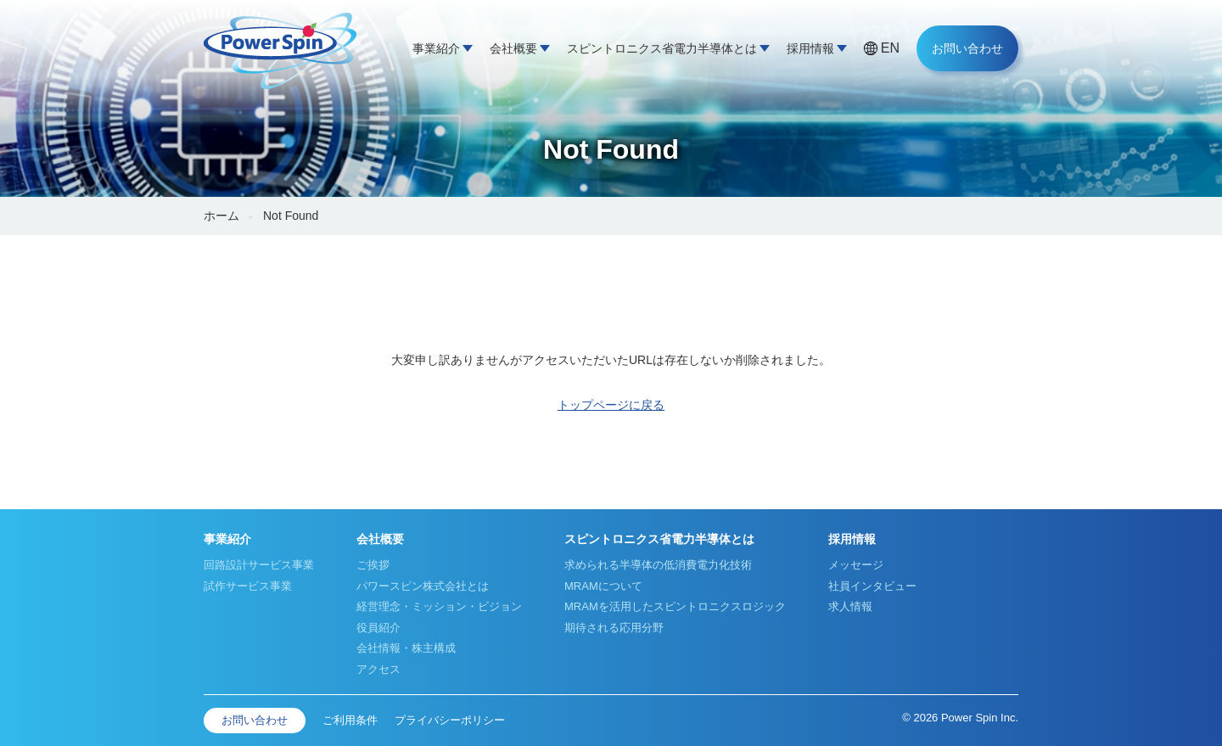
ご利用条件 (350, 720)
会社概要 (513, 48)
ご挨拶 (373, 564)
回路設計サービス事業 (259, 564)
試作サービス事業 (248, 586)
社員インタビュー (872, 586)
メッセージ (855, 564)
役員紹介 (378, 627)
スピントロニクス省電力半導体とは (662, 48)
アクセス (378, 669)
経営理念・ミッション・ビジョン (439, 606)
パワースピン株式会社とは (422, 586)
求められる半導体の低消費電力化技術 (658, 564)
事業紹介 (436, 48)
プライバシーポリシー (450, 720)
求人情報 (850, 606)
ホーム (221, 215)
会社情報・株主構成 (406, 648)
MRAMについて (603, 586)
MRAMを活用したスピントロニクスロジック (675, 606)
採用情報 (810, 48)
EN (890, 48)
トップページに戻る (611, 405)
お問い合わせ (967, 48)
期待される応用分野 (614, 627)
